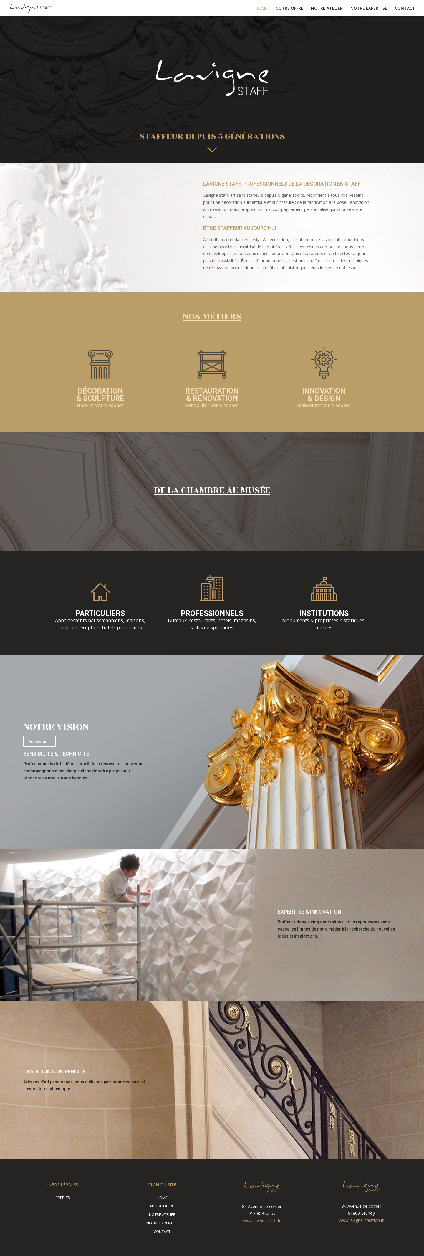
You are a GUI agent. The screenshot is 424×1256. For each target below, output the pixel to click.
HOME (261, 8)
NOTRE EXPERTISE (368, 8)
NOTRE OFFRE (289, 8)
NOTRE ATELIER (327, 8)
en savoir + (39, 741)
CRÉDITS (62, 1197)
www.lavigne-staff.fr (262, 1220)
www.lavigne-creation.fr (361, 1220)
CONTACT (405, 8)
